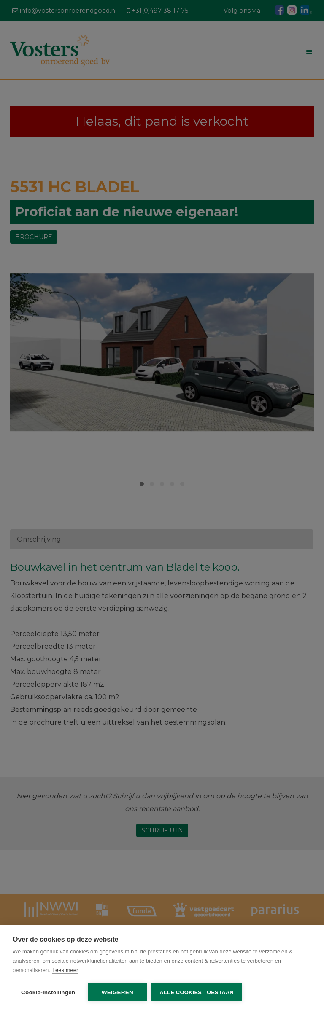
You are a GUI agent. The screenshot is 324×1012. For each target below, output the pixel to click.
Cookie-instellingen (48, 992)
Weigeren (117, 992)
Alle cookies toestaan (196, 992)
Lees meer (65, 970)
